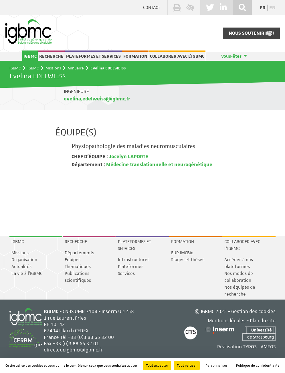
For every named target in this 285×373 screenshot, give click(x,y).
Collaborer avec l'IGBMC (177, 56)
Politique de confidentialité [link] (258, 365)
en (272, 8)
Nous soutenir (251, 33)
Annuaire (76, 68)
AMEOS (268, 346)
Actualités (21, 266)
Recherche (51, 56)
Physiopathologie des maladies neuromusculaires (133, 145)
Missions (53, 68)
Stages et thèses (187, 260)
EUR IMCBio (182, 253)
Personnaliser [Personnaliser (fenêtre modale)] (216, 365)
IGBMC (30, 56)
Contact (151, 7)
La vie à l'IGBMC (26, 273)
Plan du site (263, 320)
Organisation (24, 260)
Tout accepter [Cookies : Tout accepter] (157, 365)
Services (126, 273)
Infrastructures (133, 260)
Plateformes (130, 266)
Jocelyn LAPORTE (128, 157)
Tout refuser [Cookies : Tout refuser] (187, 365)
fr (263, 8)
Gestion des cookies (253, 311)
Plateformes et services (93, 56)
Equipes (72, 260)
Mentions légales (227, 320)
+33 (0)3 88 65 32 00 (91, 337)
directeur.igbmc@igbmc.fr (73, 350)
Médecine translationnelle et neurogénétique (158, 165)
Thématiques (78, 266)
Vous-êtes (231, 56)
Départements (79, 253)
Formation (135, 56)
